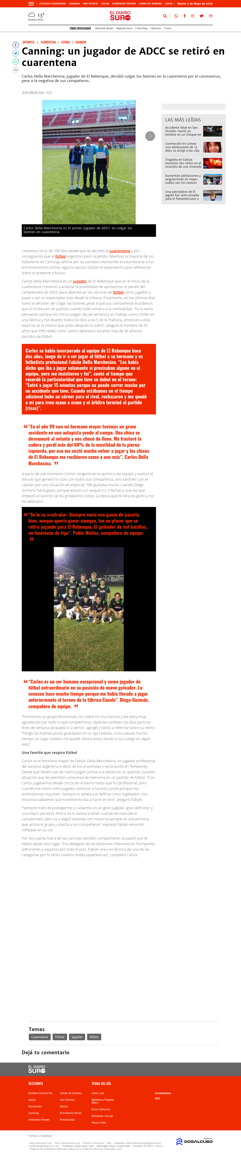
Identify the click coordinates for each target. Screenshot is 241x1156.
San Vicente (90, 4)
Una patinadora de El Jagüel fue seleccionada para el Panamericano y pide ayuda (182, 197)
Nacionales (35, 1106)
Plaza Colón (99, 1122)
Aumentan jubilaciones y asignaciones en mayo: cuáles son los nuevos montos (183, 181)
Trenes (167, 28)
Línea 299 (98, 1093)
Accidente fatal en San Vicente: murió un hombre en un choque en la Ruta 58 (183, 133)
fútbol (60, 256)
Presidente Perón (71, 1113)
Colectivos (155, 28)
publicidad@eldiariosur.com (44, 1146)
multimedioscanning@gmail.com (143, 1143)
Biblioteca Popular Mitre (103, 1101)
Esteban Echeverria (52, 4)
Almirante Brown (124, 4)
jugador (80, 281)
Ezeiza (105, 4)
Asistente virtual (102, 1116)
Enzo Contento (101, 1109)
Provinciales (67, 1119)
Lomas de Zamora (150, 4)
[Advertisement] (124, 886)
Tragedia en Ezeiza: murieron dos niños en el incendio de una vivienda (183, 163)
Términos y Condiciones (40, 1136)
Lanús (32, 1099)
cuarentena (119, 250)
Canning (74, 4)
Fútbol (59, 1037)
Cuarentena (40, 1037)
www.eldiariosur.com (40, 1143)
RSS (157, 1098)
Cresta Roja (141, 28)
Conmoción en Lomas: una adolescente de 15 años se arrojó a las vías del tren (182, 149)
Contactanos (163, 1093)
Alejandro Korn (124, 28)
